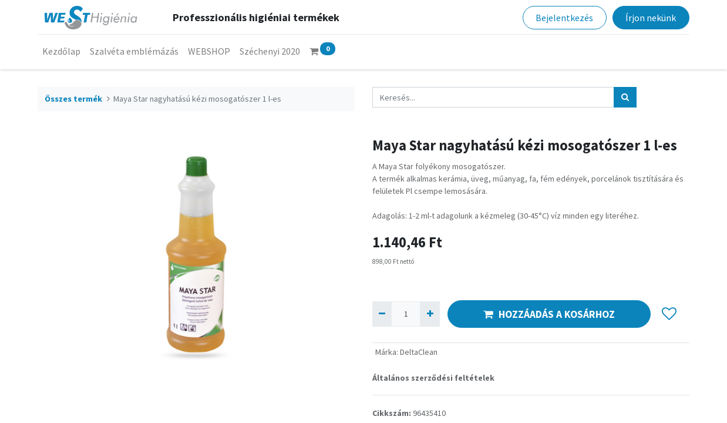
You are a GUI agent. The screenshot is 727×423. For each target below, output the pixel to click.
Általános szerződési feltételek (433, 377)
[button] (669, 314)
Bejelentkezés (564, 18)
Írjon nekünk (650, 18)
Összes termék (73, 98)
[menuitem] (61, 51)
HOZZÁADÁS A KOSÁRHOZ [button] (549, 314)
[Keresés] (625, 97)
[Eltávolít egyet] (382, 314)
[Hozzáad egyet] (429, 314)
